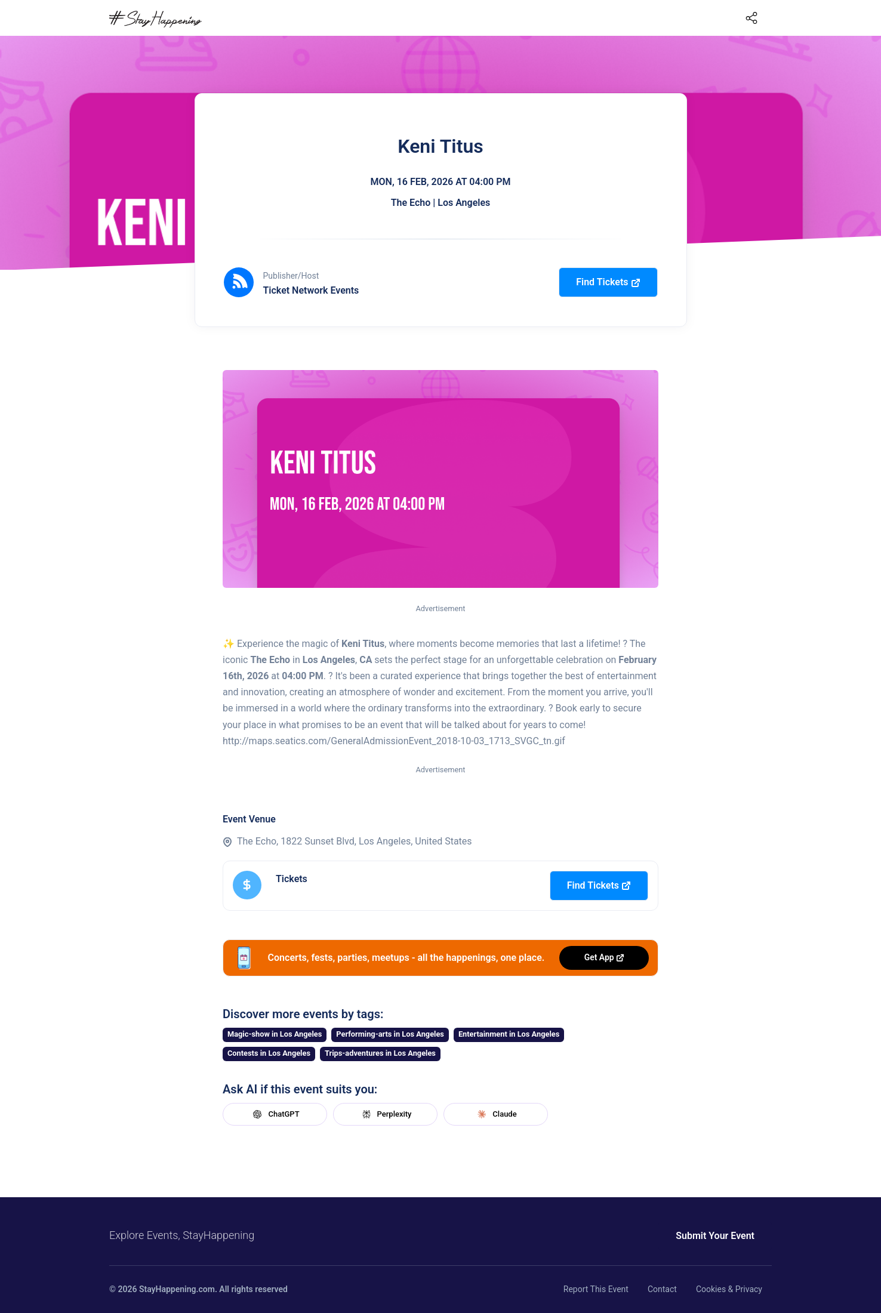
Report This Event (596, 1289)
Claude (495, 1114)
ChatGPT (274, 1114)
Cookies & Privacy (729, 1289)
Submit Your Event (715, 1235)
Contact (662, 1289)
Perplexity (385, 1114)
